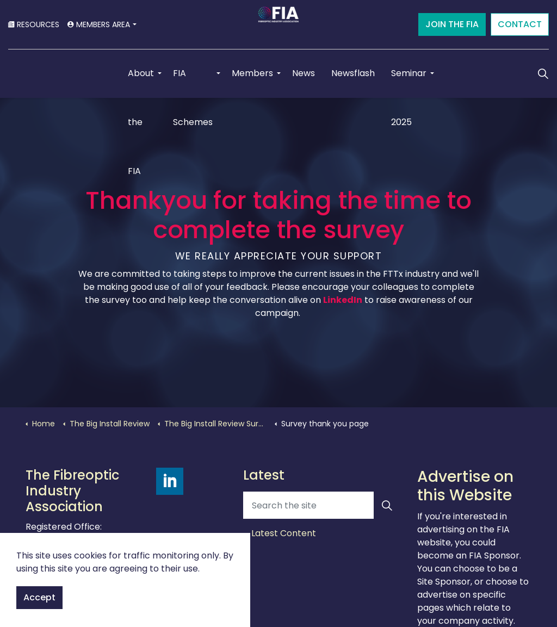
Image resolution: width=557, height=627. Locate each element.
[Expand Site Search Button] (543, 73)
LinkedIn (342, 300)
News (303, 73)
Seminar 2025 (408, 82)
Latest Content (283, 533)
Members (252, 73)
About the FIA (141, 82)
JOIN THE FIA (452, 24)
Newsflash (353, 73)
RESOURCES (33, 24)
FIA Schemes (193, 82)
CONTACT (519, 24)
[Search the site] (322, 505)
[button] (387, 505)
